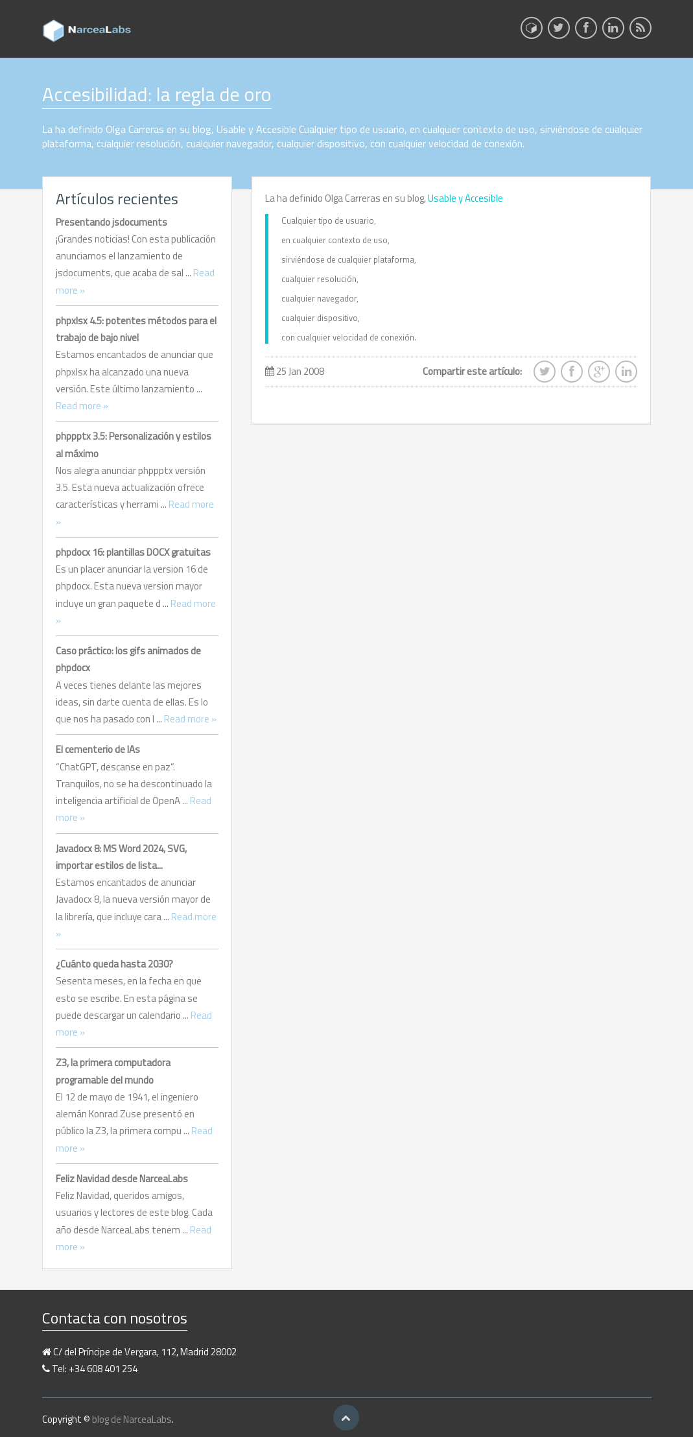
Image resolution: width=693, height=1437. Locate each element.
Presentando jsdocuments (111, 222)
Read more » (82, 405)
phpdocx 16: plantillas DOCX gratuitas (133, 552)
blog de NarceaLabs (132, 1419)
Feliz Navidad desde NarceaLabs (122, 1178)
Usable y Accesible (465, 198)
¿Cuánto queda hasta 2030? (114, 963)
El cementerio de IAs (98, 749)
